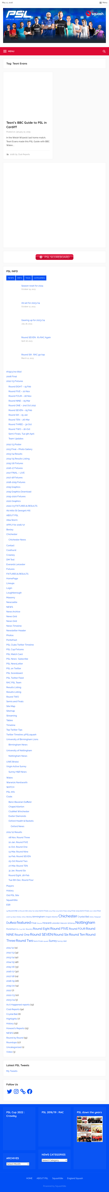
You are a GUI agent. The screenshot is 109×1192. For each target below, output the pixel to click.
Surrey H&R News (18, 772)
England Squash (75, 1179)
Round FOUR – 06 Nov (20, 397)
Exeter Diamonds (17, 817)
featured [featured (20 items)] (24, 923)
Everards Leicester (15, 565)
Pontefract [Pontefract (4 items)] (11, 930)
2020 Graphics (13, 502)
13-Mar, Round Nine (18, 852)
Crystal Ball (12, 1015)
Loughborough (14, 593)
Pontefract (11, 641)
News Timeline (14, 626)
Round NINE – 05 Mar (19, 401)
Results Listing (13, 688)
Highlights (11, 1019)
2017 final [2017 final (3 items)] (97, 912)
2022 (8, 991)
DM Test (10, 560)
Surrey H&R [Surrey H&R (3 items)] (62, 942)
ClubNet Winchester (19, 812)
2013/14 (10, 958)
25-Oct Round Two (18, 862)
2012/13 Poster (13, 445)
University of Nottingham (19, 751)
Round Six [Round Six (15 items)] (60, 935)
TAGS (28, 279)
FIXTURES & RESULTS (17, 574)
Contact (10, 546)
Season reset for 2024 (32, 286)
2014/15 (10, 963)
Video (9, 1052)
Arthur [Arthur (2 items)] (24, 918)
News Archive (13, 612)
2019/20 (10, 986)
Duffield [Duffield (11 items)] (11, 923)
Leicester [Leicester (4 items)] (56, 924)
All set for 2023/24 (30, 304)
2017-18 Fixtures (14, 478)
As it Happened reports (18, 1005)
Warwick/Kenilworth (16, 783)
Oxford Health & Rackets (21, 821)
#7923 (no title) (14, 372)
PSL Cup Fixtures (15, 650)
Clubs (9, 797)
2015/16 (10, 967)
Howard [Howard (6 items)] (46, 923)
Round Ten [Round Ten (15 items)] (77, 935)
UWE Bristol (12, 762)
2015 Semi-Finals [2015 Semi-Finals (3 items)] (82, 912)
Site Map (10, 707)
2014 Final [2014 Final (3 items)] (71, 912)
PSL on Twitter (13, 669)
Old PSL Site (12, 896)
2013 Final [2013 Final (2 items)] (52, 912)
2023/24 (10, 1000)
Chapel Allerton (16, 807)
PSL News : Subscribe (17, 659)
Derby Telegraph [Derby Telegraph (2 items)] (95, 918)
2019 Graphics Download (18, 492)
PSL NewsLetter (14, 664)
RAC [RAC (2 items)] (24, 930)
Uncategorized (13, 1048)
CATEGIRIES (39, 279)
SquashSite (12, 901)
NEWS (11, 279)
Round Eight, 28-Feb (19, 876)
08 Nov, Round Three (19, 838)
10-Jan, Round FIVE (18, 843)
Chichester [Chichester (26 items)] (68, 917)
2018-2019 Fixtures (15, 483)
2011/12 (10, 948)
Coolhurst (11, 551)
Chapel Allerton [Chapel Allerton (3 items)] (51, 918)
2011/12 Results (14, 833)
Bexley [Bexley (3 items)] (29, 918)
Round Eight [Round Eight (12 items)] (41, 929)
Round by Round (14, 1038)
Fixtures (10, 570)
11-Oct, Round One (18, 847)
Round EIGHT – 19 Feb (20, 387)
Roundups (11, 1043)
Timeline (10, 726)
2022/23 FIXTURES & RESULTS (21, 506)
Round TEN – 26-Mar (19, 420)
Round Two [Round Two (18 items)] (24, 941)
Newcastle (11, 603)
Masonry (10, 598)
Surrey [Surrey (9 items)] (53, 941)
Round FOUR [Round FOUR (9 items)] (77, 929)
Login (9, 589)
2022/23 (10, 996)
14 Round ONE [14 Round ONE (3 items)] (12, 912)
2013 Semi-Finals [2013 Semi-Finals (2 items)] (61, 912)
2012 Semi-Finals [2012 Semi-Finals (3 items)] (41, 912)
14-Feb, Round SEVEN (20, 857)
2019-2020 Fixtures (16, 497)
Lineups (10, 584)
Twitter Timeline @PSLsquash (21, 735)
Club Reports (24, 154)
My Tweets (11, 1072)
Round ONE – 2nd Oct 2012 (22, 406)
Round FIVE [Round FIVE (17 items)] (59, 929)
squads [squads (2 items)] (45, 942)
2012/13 (10, 953)
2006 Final (11, 377)
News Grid (11, 617)
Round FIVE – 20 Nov (19, 392)
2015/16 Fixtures (14, 464)
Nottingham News (18, 756)
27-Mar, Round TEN (18, 866)
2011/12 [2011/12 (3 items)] (31, 912)
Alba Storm (12, 521)
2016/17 (10, 972)
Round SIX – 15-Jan (18, 416)
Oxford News (17, 827)
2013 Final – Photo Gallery (19, 450)
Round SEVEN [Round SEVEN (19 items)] (41, 935)
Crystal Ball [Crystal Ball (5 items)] (83, 917)
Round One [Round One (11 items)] (22, 935)
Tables (9, 721)
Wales (9, 778)
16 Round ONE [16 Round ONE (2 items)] (23, 912)
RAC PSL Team (13, 683)
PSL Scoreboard (14, 674)
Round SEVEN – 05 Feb (20, 411)
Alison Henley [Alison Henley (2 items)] (16, 918)
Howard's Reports (15, 1029)
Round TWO (12, 697)
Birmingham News (18, 745)
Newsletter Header (16, 631)
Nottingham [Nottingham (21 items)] (85, 923)
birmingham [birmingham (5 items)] (38, 917)
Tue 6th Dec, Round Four (21, 881)
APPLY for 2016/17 (15, 525)
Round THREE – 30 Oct (20, 425)
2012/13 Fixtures (14, 382)
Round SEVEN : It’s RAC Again (36, 338)
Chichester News (17, 540)
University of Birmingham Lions (22, 740)
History (10, 891)
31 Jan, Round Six (17, 871)
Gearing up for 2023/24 (33, 321)
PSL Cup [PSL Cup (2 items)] (19, 930)
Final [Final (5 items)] (33, 924)
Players (10, 886)
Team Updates (16, 439)
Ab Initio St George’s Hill (18, 511)
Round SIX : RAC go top (33, 355)
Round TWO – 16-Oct (19, 430)
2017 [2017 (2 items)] (91, 912)
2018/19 (13, 154)
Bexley (9, 530)
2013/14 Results (14, 454)
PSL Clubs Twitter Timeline (20, 645)
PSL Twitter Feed (15, 678)
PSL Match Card (14, 655)
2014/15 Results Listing (18, 459)
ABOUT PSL (12, 516)
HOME (29, 1179)
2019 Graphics (13, 488)
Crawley (10, 556)
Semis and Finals (14, 702)
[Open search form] (104, 51)
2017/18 (10, 977)
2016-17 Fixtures (14, 469)
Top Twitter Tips (14, 730)
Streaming (11, 716)
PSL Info (10, 792)
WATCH (10, 788)
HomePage (12, 579)
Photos (9, 636)
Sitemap (10, 711)
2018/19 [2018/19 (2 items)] (9, 918)
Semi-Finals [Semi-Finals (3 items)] (38, 942)
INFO (19, 279)
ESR (8, 905)
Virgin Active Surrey (16, 767)
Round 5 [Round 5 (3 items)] (29, 930)
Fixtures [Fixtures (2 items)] (39, 924)
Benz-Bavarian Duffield (20, 803)
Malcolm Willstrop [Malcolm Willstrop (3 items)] (67, 924)
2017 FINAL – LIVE (15, 473)
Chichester (11, 535)
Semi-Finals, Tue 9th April (21, 434)
